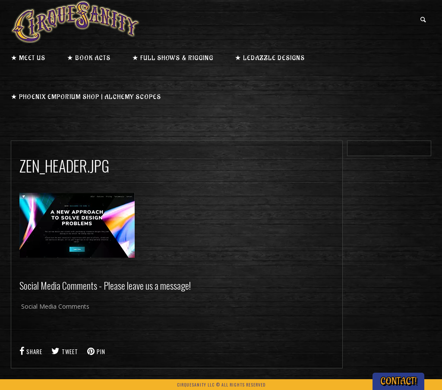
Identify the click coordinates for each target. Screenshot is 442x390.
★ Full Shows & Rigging (172, 58)
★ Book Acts (88, 58)
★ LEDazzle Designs (270, 58)
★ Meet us (28, 58)
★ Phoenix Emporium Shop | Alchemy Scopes (86, 97)
